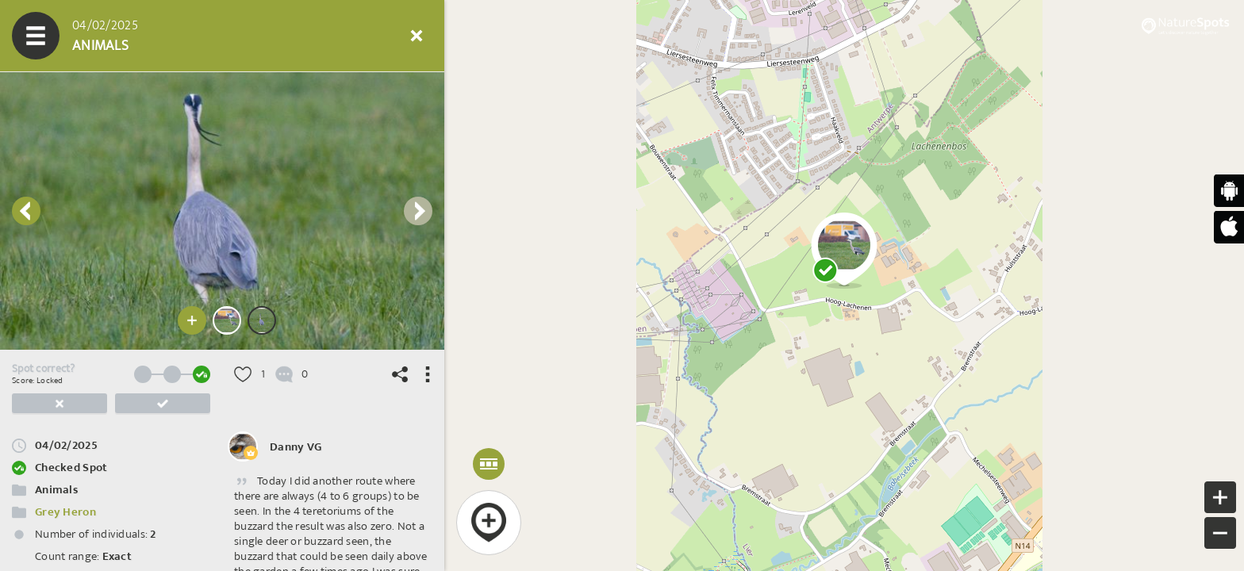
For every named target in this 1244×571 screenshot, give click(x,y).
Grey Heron (65, 512)
